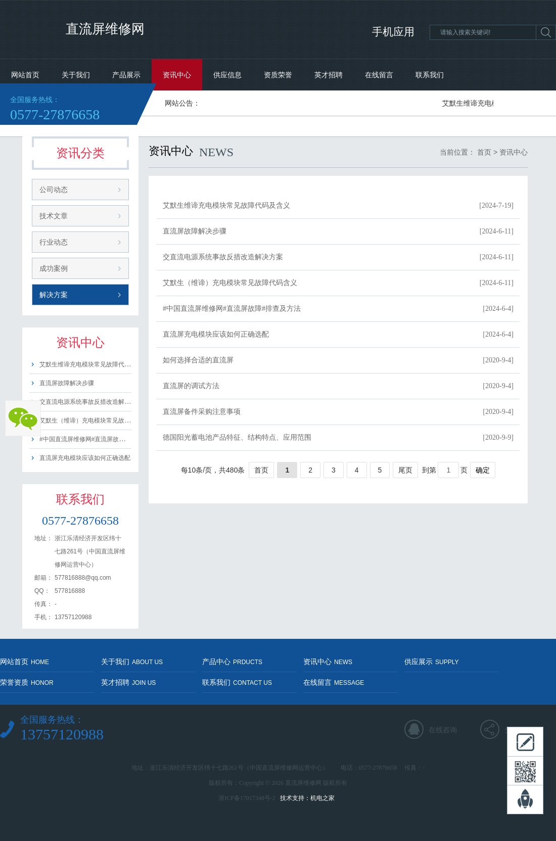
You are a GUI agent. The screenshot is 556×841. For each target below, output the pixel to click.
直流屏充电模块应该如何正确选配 (84, 457)
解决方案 (53, 295)
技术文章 (53, 216)
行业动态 (53, 242)
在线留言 (379, 75)
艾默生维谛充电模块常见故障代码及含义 (94, 364)
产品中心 (232, 662)
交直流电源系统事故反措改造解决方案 (91, 401)
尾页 (405, 470)
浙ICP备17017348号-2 (246, 798)
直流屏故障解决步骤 (66, 383)
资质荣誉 (278, 75)
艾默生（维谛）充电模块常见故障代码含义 (97, 420)
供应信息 (227, 75)
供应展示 (431, 662)
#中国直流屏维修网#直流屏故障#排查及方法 (99, 439)
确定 (483, 470)
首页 (484, 152)
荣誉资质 (27, 682)
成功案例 (53, 268)
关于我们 (76, 75)
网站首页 (25, 75)
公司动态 (53, 189)
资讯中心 (177, 75)
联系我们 (429, 75)
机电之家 (322, 798)
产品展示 (126, 75)
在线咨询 (443, 730)
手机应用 (393, 32)
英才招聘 (328, 75)
